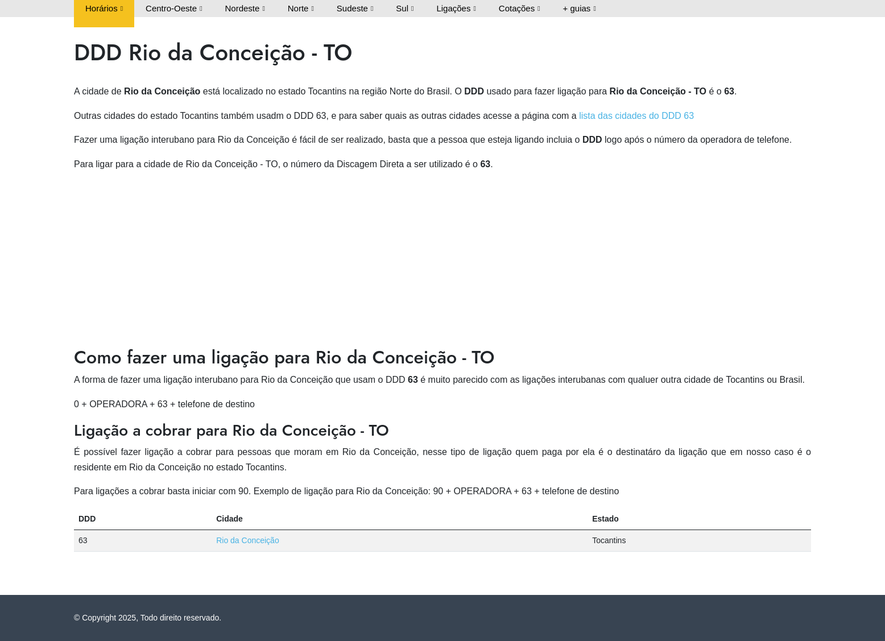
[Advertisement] (442, 261)
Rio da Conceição (247, 540)
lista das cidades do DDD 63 (636, 116)
